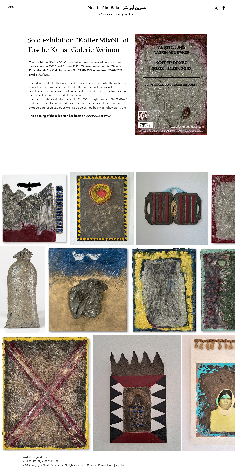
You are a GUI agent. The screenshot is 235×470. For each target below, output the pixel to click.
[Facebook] (224, 8)
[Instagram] (216, 8)
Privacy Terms (105, 465)
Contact (91, 465)
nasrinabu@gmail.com (35, 457)
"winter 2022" (71, 66)
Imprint (119, 465)
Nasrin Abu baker (53, 465)
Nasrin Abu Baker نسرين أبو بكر (117, 7)
